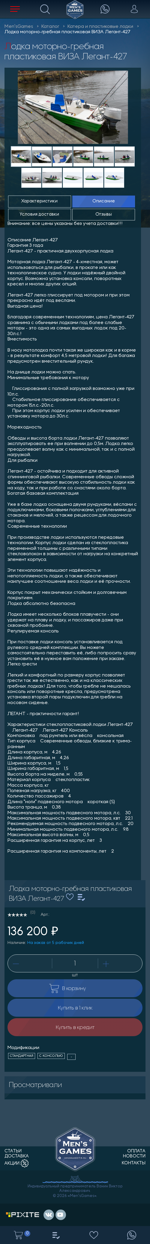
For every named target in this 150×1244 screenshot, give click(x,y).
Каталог (50, 27)
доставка (16, 1156)
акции (16, 1164)
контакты (134, 1163)
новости (134, 1156)
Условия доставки (39, 215)
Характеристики (39, 201)
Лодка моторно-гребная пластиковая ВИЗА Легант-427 (67, 32)
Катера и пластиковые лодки (100, 27)
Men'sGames (18, 27)
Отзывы (103, 215)
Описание (103, 201)
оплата (136, 1151)
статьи (13, 1151)
